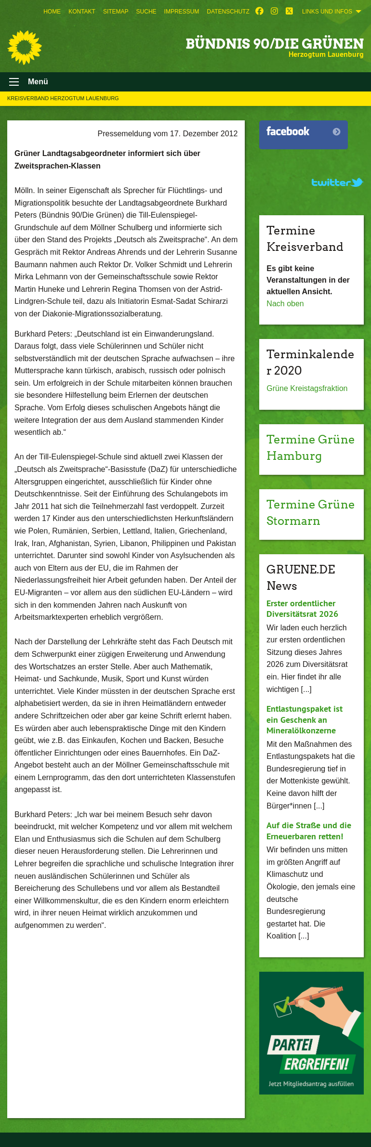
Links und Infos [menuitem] (327, 11)
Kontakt (81, 11)
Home (52, 11)
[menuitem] (52, 11)
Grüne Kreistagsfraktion (306, 388)
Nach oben (285, 304)
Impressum (181, 11)
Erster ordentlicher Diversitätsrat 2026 (302, 609)
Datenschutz (228, 11)
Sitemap (116, 11)
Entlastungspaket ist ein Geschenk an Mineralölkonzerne (304, 719)
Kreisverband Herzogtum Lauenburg (63, 98)
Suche (146, 11)
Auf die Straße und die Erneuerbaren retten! (308, 831)
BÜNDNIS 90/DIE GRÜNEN (275, 44)
